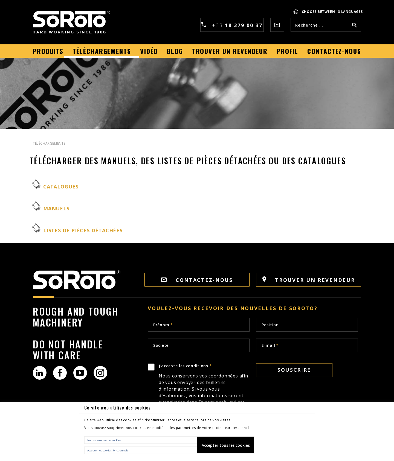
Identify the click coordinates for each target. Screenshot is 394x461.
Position (270, 324)
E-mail (270, 345)
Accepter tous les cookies (226, 445)
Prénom (163, 324)
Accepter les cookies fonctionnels (107, 450)
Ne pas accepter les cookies (104, 440)
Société (161, 345)
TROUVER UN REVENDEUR (308, 279)
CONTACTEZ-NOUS (197, 280)
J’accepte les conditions (204, 394)
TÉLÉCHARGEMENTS (49, 143)
